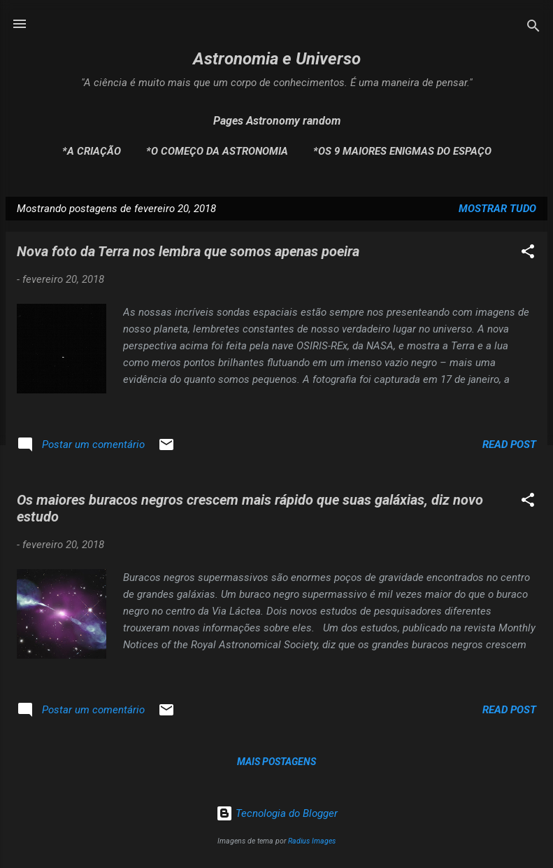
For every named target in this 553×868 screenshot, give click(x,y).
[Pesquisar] (533, 28)
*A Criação (91, 151)
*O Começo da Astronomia (217, 151)
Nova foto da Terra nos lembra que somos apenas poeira (188, 251)
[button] (527, 254)
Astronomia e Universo (277, 59)
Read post (509, 444)
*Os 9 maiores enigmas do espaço (402, 151)
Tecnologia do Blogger (277, 813)
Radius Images (312, 841)
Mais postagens (276, 761)
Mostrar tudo (497, 208)
